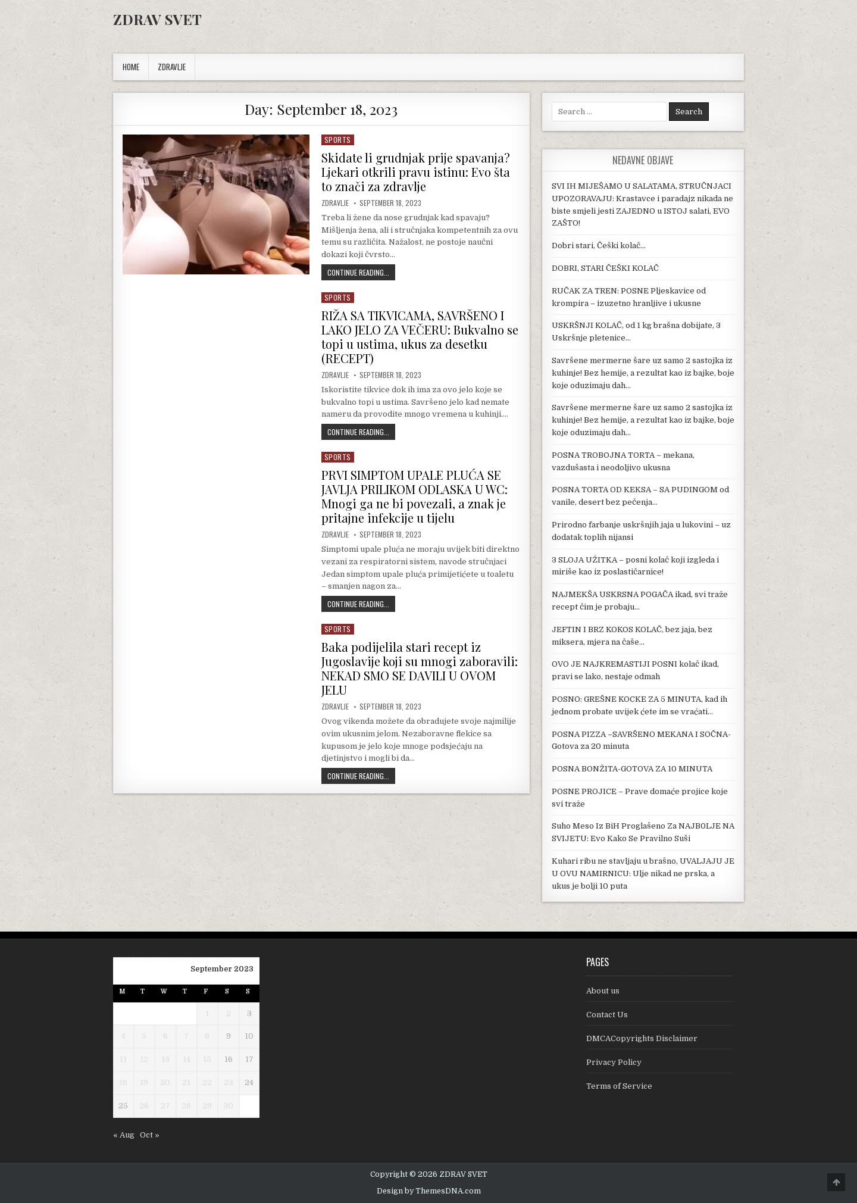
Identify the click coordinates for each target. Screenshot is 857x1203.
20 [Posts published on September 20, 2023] (165, 1082)
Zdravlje (335, 203)
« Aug (124, 1134)
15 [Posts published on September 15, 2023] (207, 1059)
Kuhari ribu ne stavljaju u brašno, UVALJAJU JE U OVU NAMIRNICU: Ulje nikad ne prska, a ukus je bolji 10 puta (643, 873)
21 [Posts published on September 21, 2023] (186, 1082)
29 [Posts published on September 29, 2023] (207, 1105)
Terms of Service (619, 1086)
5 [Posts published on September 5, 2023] (144, 1036)
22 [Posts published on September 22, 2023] (207, 1082)
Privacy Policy (614, 1062)
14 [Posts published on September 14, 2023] (186, 1059)
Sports (337, 140)
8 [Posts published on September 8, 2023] (207, 1036)
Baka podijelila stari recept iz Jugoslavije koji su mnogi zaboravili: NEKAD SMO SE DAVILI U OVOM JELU (419, 668)
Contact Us (607, 1014)
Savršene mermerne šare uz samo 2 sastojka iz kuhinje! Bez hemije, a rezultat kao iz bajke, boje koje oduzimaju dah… (643, 373)
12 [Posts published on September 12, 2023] (144, 1059)
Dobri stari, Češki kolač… (599, 245)
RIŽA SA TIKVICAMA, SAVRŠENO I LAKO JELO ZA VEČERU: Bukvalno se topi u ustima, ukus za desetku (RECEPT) (419, 336)
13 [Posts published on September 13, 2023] (165, 1059)
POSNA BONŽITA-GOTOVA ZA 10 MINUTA (632, 768)
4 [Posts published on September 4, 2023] (123, 1036)
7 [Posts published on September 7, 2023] (186, 1036)
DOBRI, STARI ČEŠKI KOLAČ (605, 268)
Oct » (149, 1134)
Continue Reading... (361, 272)
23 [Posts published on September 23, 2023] (228, 1082)
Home (131, 67)
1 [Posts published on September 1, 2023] (207, 1013)
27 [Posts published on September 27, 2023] (165, 1105)
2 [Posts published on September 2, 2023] (228, 1013)
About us (603, 990)
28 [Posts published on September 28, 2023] (186, 1105)
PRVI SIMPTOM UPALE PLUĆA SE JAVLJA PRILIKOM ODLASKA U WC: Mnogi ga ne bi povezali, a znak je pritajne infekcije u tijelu (414, 496)
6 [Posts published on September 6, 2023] (165, 1036)
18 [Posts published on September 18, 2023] (123, 1082)
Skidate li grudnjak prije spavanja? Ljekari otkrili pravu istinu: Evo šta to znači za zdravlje (415, 171)
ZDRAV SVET (157, 19)
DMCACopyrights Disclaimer (642, 1038)
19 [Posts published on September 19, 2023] (144, 1082)
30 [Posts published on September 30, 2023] (228, 1105)
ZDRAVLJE (172, 67)
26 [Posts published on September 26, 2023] (144, 1105)
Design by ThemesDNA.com (429, 1191)
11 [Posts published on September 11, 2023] (123, 1059)
